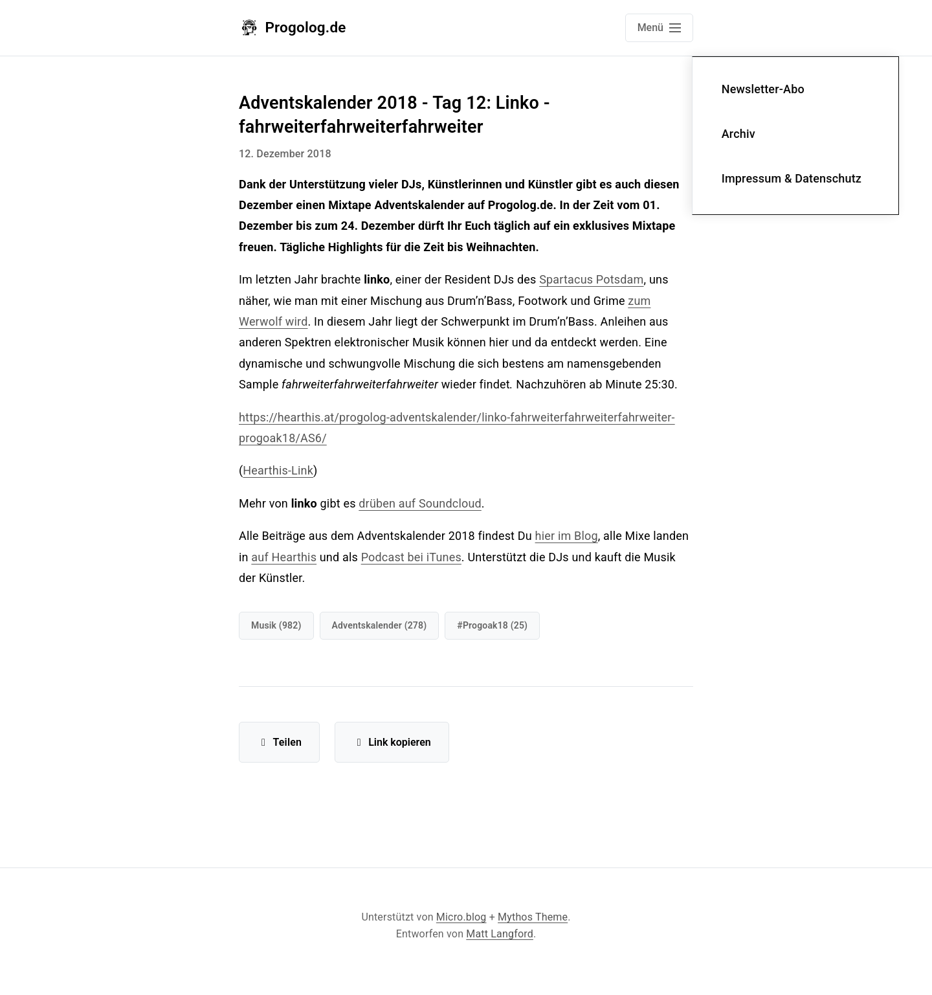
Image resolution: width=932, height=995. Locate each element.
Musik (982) (276, 625)
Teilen (279, 742)
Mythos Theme (533, 917)
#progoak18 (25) (492, 625)
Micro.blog (461, 917)
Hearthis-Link (278, 470)
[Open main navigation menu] (659, 28)
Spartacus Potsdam (591, 279)
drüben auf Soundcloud (420, 503)
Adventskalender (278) (379, 625)
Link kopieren (392, 742)
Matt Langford (499, 934)
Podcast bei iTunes (411, 557)
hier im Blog (566, 535)
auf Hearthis (283, 557)
